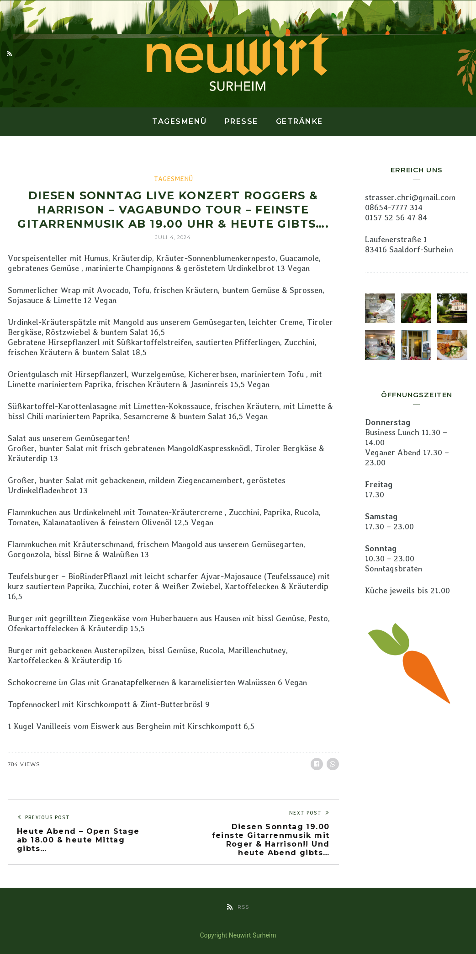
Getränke (299, 121)
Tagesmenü (179, 121)
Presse (241, 121)
